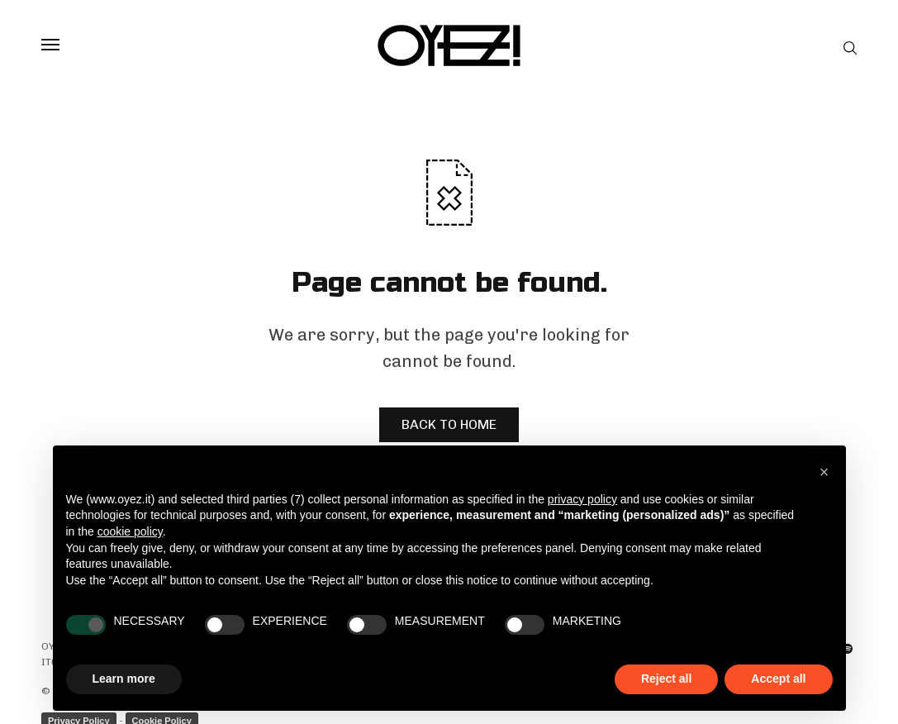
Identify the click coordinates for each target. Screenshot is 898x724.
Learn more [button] (124, 678)
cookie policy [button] (130, 531)
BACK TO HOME (449, 424)
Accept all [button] (778, 678)
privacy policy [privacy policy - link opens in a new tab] (582, 499)
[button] (824, 472)
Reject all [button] (666, 678)
